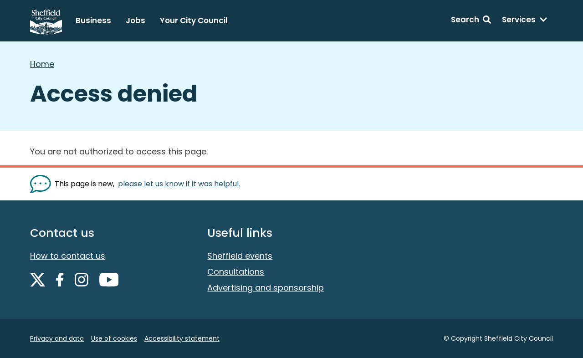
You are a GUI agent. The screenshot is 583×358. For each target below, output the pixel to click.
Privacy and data (57, 338)
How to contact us (67, 255)
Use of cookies (114, 338)
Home (42, 64)
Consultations (235, 271)
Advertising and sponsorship (265, 287)
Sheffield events (239, 255)
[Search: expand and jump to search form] (470, 21)
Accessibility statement (182, 338)
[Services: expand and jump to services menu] (524, 21)
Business (93, 20)
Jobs (135, 20)
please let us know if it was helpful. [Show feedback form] (179, 184)
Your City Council (194, 20)
